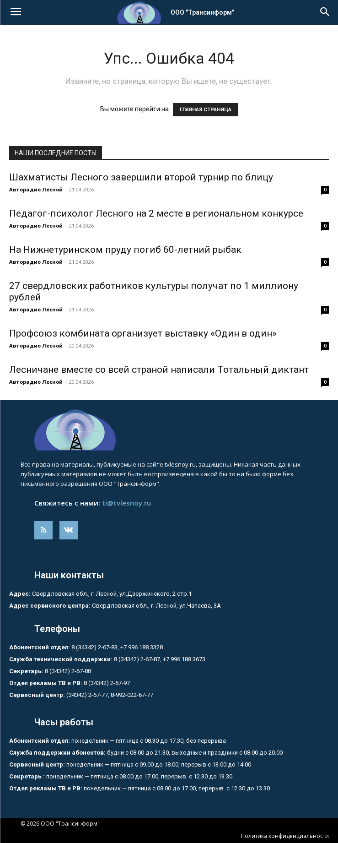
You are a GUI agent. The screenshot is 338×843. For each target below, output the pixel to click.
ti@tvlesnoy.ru (126, 502)
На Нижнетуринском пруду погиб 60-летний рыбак (125, 249)
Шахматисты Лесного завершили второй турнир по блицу (141, 177)
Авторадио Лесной (36, 189)
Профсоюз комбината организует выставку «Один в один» (143, 333)
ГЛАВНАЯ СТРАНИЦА (205, 110)
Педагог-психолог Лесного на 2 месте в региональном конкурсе (156, 213)
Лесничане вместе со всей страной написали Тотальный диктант (159, 369)
